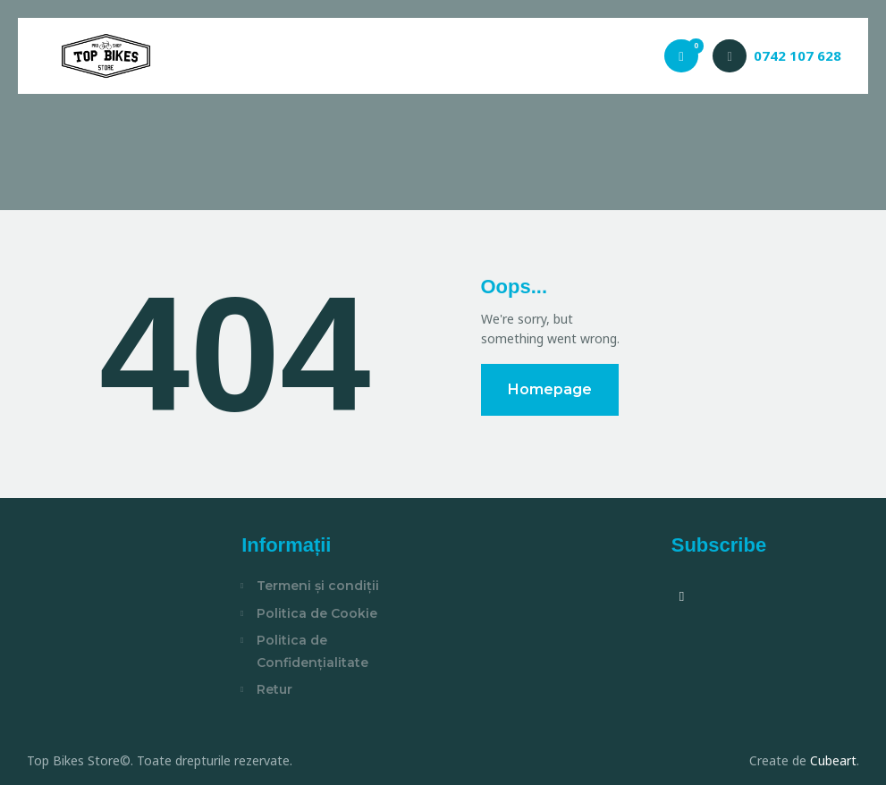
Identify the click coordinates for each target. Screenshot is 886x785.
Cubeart (833, 760)
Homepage (550, 389)
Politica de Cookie (317, 613)
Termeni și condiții (318, 586)
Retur (274, 689)
